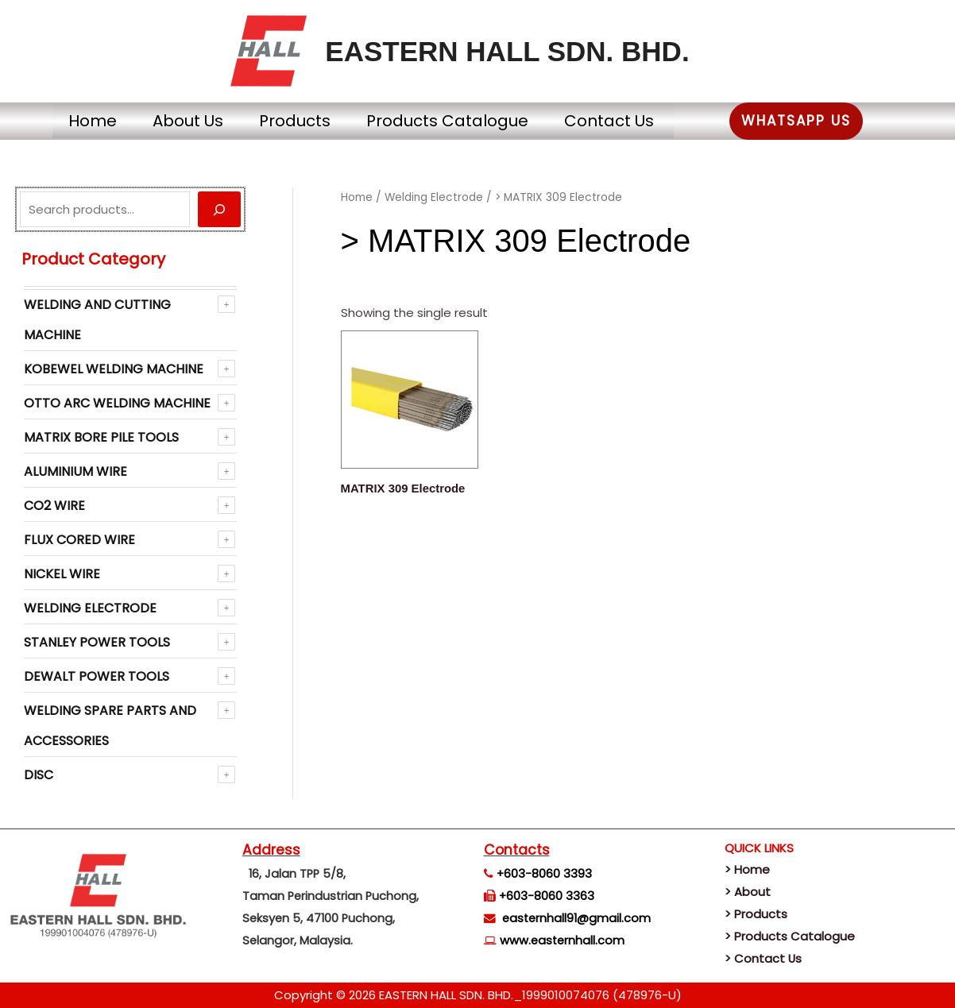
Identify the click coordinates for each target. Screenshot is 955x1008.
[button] (826, 121)
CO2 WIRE (54, 505)
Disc (38, 775)
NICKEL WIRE (62, 574)
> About (748, 891)
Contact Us (627, 121)
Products (289, 121)
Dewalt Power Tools (96, 676)
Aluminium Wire (75, 471)
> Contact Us (763, 958)
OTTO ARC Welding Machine (117, 403)
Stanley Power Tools (97, 642)
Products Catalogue (454, 121)
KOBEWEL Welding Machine (113, 369)
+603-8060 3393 (544, 874)
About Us (170, 121)
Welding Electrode (90, 608)
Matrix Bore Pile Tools (101, 437)
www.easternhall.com (562, 940)
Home (63, 121)
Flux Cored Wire (79, 540)
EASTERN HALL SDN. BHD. (507, 51)
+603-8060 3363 (546, 896)
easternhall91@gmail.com (576, 918)
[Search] (219, 209)
